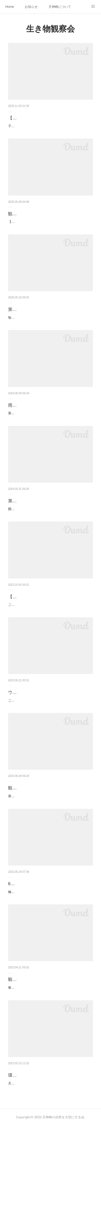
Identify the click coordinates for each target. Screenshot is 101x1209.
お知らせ (31, 7)
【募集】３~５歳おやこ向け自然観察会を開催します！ (50, 122)
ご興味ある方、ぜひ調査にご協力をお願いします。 (45, 753)
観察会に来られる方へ (29, 1051)
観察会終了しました (27, 840)
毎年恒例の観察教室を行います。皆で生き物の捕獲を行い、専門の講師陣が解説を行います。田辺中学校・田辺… (50, 348)
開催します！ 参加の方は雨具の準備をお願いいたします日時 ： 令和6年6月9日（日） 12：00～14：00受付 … (49, 551)
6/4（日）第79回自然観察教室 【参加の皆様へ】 (48, 946)
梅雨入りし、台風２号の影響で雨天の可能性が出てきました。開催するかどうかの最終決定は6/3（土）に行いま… (50, 961)
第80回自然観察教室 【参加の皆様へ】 (45, 539)
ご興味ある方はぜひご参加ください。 (35, 657)
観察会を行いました (27, 227)
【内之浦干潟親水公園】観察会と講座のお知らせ (49, 645)
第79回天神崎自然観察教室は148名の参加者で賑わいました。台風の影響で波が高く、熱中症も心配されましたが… (50, 852)
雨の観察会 (19, 438)
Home (9, 7)
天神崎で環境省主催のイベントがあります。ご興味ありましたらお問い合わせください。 (50, 1164)
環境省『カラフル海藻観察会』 (38, 1153)
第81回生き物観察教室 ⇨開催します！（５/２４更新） (46, 332)
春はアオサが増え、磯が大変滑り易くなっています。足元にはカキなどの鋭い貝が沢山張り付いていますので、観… (50, 1062)
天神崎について (59, 7)
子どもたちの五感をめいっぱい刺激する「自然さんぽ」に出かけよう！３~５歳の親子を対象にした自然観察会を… (50, 137)
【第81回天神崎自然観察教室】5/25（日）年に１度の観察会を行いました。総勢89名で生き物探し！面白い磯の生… (50, 238)
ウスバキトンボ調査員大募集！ (38, 744)
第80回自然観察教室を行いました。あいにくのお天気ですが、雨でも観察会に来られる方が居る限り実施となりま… (50, 449)
